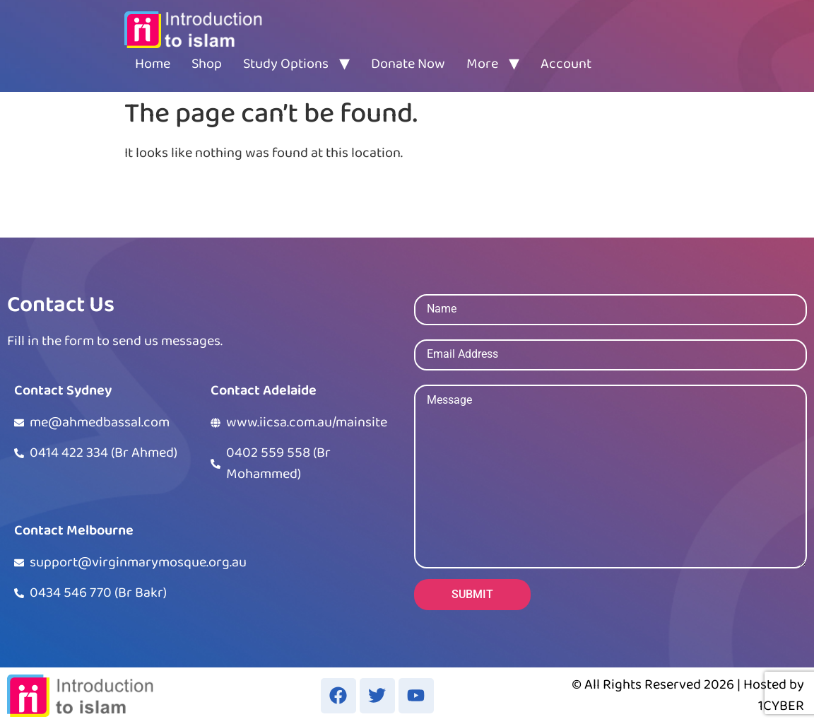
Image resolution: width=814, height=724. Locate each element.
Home (152, 64)
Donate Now (408, 64)
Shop (206, 64)
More (482, 64)
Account (566, 64)
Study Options (286, 64)
